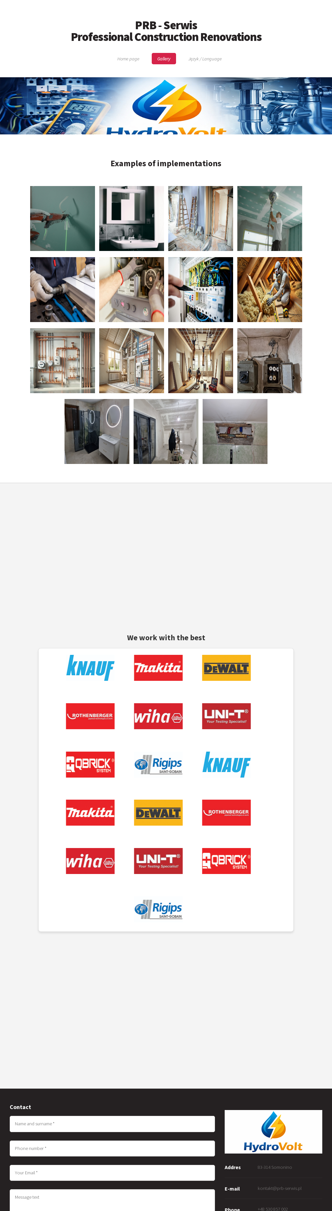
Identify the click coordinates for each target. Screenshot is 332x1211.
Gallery (163, 59)
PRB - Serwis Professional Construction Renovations (166, 31)
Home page (128, 59)
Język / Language (205, 59)
